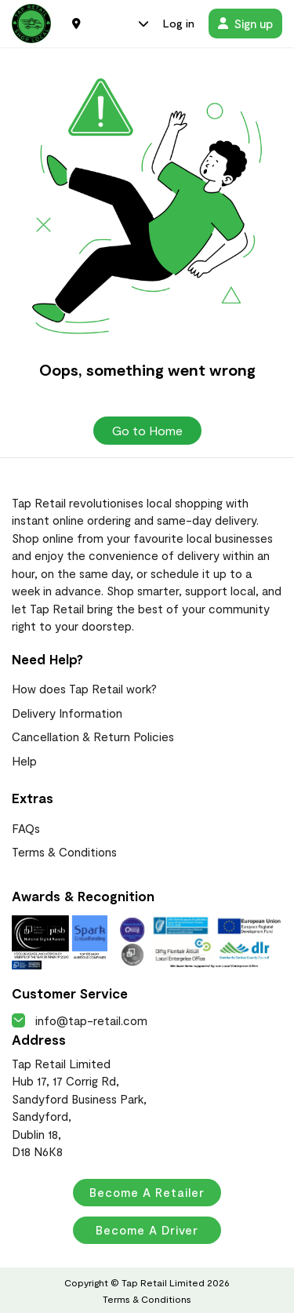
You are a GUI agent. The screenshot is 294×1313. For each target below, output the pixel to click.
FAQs (26, 828)
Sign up (245, 23)
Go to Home (147, 430)
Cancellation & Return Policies (93, 736)
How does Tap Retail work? (84, 689)
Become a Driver (147, 1230)
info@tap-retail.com (79, 1020)
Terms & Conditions (64, 852)
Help (24, 761)
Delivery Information (67, 713)
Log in (178, 23)
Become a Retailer (147, 1192)
